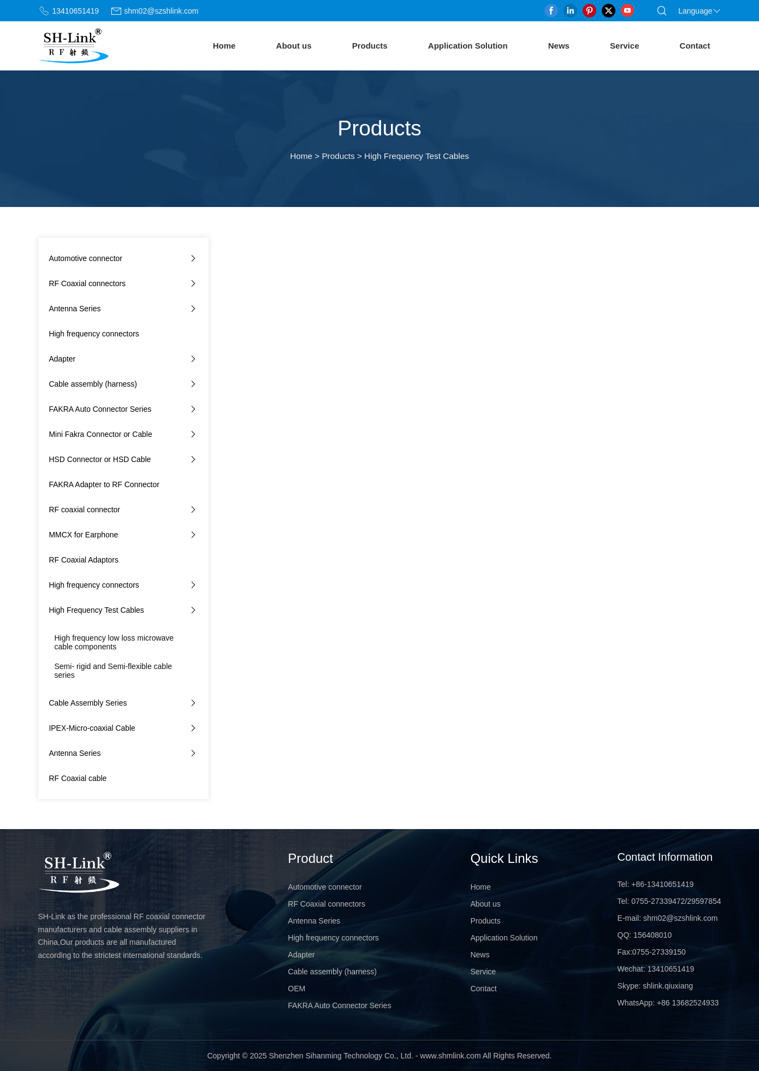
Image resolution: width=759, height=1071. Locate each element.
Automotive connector (85, 258)
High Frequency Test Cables (96, 610)
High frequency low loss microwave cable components (114, 642)
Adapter (62, 358)
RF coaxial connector (84, 509)
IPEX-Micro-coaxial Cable (92, 728)
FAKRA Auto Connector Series (100, 409)
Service (624, 45)
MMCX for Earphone (83, 534)
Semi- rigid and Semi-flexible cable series (114, 670)
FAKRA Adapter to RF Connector (104, 484)
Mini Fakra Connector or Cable (100, 434)
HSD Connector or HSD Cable (100, 459)
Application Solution (468, 45)
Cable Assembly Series (88, 703)
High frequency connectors (94, 333)
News (559, 45)
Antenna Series (75, 308)
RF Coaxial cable (78, 778)
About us (294, 45)
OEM (296, 988)
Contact (695, 45)
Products (370, 45)
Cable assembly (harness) (93, 384)
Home (224, 45)
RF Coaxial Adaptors (83, 559)
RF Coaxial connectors (87, 283)
